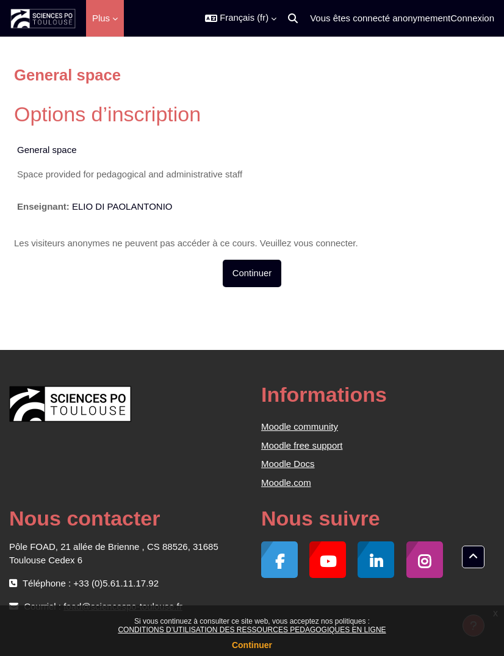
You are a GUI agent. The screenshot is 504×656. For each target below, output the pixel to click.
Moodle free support (301, 445)
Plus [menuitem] (101, 18)
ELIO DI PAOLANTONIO (122, 206)
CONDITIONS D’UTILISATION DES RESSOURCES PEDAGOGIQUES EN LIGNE (252, 630)
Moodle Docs (288, 463)
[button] (241, 18)
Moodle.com (286, 482)
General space (47, 149)
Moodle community (299, 426)
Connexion (472, 18)
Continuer (252, 645)
